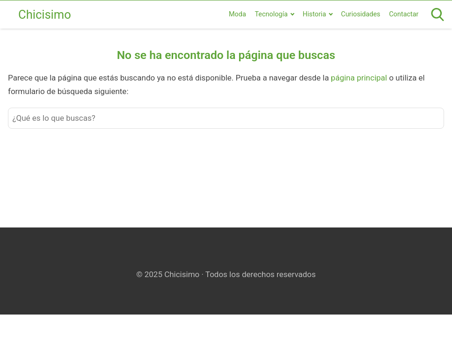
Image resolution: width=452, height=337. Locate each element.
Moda (237, 14)
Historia (314, 14)
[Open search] (437, 14)
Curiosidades (360, 14)
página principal (360, 77)
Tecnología (271, 14)
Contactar (403, 14)
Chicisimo (44, 14)
